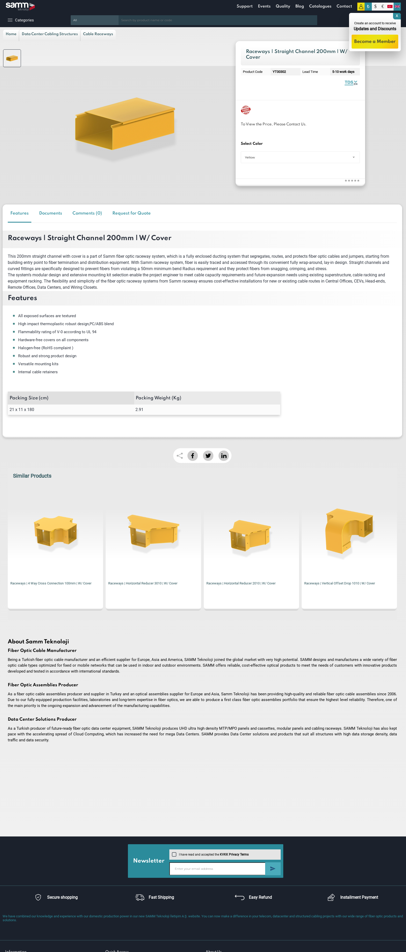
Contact (344, 6)
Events (264, 6)
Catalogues (320, 6)
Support (245, 6)
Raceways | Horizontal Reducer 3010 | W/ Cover (142, 583)
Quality (283, 6)
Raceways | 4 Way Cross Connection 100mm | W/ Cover (50, 583)
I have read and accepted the (210, 854)
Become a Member (375, 41)
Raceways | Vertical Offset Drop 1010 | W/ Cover (339, 583)
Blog (299, 6)
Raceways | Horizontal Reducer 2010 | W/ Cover (241, 583)
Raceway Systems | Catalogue (351, 82)
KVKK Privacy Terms (234, 854)
